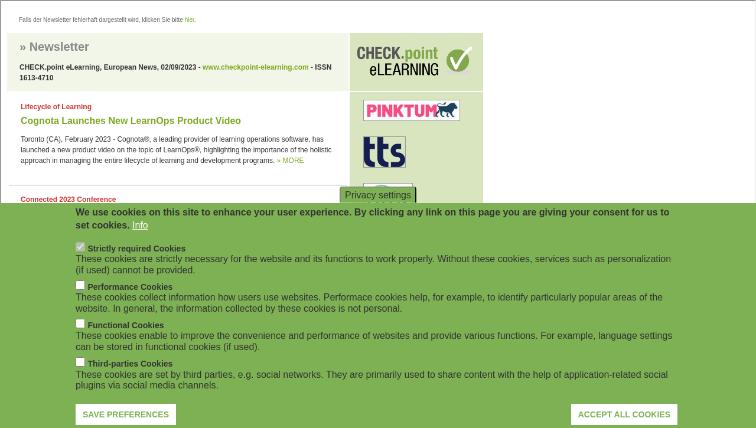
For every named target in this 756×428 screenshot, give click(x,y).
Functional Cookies (125, 340)
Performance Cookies (129, 301)
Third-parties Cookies (129, 378)
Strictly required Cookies (136, 262)
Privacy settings (378, 209)
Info (140, 240)
